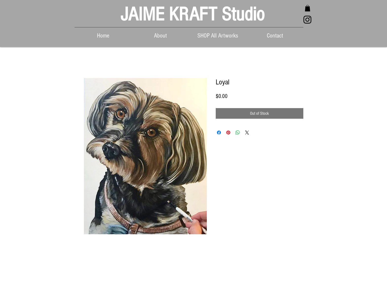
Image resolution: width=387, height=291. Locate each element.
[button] (307, 8)
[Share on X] (247, 133)
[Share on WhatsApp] (238, 133)
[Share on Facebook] (219, 133)
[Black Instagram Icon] (307, 19)
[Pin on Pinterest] (228, 133)
